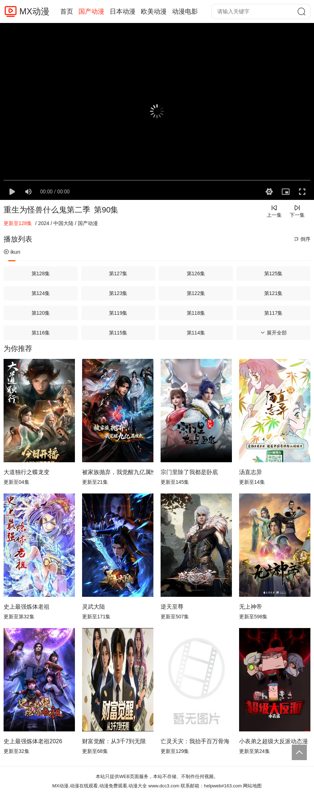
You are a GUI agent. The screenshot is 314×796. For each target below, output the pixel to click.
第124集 (41, 293)
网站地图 (252, 785)
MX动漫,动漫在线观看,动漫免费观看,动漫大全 (99, 785)
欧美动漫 (154, 11)
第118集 (196, 313)
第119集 (118, 313)
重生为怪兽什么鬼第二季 (47, 209)
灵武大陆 (93, 607)
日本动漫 (122, 11)
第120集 (41, 313)
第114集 (196, 333)
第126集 (196, 273)
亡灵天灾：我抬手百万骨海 (195, 741)
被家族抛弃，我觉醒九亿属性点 (117, 472)
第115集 (118, 333)
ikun (12, 252)
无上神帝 (250, 607)
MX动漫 (34, 11)
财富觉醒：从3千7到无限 (114, 741)
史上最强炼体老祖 (26, 607)
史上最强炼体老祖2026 (33, 741)
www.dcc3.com (164, 785)
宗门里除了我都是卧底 (189, 472)
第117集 (273, 313)
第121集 (273, 293)
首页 (66, 11)
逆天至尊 (172, 607)
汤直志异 (250, 472)
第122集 (196, 293)
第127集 (118, 273)
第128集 (41, 273)
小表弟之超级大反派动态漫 (273, 741)
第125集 (273, 273)
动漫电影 (185, 11)
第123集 (118, 293)
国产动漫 (91, 11)
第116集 (41, 333)
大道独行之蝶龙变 (26, 472)
